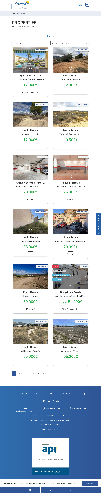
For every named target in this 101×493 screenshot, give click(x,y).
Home (18, 394)
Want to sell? (56, 394)
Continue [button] (89, 483)
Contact (79, 394)
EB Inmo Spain (22, 5)
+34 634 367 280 (51, 408)
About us (25, 394)
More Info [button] (71, 483)
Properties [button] (35, 394)
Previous (16, 60)
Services (45, 394)
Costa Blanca (68, 394)
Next (45, 60)
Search (50, 36)
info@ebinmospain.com (24, 411)
